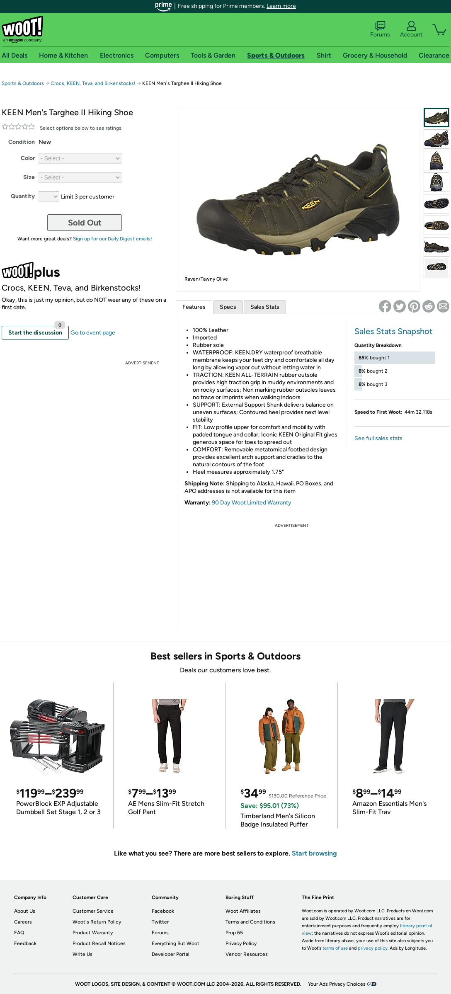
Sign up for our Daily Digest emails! (112, 239)
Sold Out (85, 223)
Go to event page (92, 332)
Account (411, 29)
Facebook (163, 911)
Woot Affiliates (243, 911)
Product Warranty (93, 933)
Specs (228, 306)
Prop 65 (234, 933)
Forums (380, 29)
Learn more (281, 6)
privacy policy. (373, 948)
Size (29, 177)
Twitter (160, 922)
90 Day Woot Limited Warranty (251, 502)
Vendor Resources (247, 954)
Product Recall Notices (99, 943)
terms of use (335, 948)
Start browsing (314, 853)
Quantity (23, 196)
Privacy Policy (241, 943)
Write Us (82, 954)
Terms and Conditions (250, 922)
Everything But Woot (175, 943)
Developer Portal (170, 954)
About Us (24, 911)
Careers (23, 922)
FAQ (19, 933)
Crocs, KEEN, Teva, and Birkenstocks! (93, 83)
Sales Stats (264, 306)
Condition (21, 141)
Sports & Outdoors (23, 83)
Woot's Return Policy (97, 922)
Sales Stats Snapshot (393, 331)
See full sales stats (378, 438)
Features (194, 306)
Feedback (25, 943)
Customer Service (93, 911)
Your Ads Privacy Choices (337, 984)
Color (28, 158)
